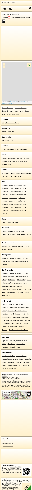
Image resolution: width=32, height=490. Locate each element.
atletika (4, 158)
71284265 (4, 376)
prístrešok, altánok (7, 149)
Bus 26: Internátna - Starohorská (18, 330)
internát (13, 3)
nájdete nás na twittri (8, 440)
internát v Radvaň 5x (23, 362)
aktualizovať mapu (10, 374)
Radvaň (10, 114)
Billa (3, 123)
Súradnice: (4, 377)
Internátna (6, 17)
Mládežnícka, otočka (16, 286)
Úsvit (3, 292)
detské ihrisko (12, 158)
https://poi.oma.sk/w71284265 (8, 103)
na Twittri (17, 468)
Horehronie (5, 111)
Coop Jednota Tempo (12, 123)
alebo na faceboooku (8, 443)
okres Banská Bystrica (16, 111)
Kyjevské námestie (14, 258)
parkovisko (5, 185)
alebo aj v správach (8, 446)
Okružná (4, 258)
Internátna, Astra (8, 283)
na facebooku (13, 467)
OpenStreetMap (13, 101)
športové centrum (23, 158)
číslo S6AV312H (15, 176)
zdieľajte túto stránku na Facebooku (11, 467)
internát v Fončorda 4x (8, 356)
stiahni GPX (4, 378)
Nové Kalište (19, 261)
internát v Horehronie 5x (9, 362)
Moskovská (19, 292)
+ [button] (4, 64)
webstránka (15, 14)
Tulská (29, 280)
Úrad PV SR (10, 292)
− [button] (4, 67)
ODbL (20, 481)
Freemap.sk (22, 101)
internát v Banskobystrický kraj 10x (12, 365)
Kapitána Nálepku (7, 341)
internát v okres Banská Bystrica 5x (19, 359)
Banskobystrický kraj (21, 108)
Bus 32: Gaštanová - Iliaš (17, 314)
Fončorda (17, 114)
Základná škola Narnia (8, 234)
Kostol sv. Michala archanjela (10, 222)
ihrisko (4, 161)
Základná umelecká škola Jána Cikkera (13, 231)
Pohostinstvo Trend (7, 140)
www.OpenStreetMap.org (22, 480)
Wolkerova (5, 286)
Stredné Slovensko (7, 108)
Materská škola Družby (24, 234)
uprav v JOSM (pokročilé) (22, 374)
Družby (19, 347)
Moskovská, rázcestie (8, 289)
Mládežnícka (11, 280)
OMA (7, 3)
